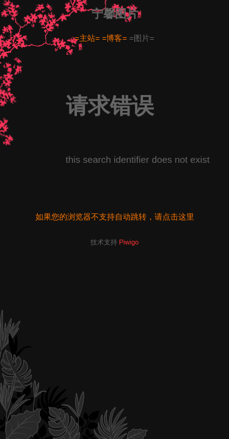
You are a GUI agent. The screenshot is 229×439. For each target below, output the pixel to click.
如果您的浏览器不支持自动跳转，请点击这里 (114, 216)
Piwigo (129, 242)
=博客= (114, 38)
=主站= (87, 38)
